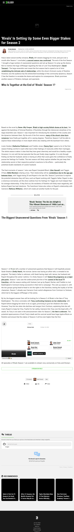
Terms (60, 467)
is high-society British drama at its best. (50, 127)
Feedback (70, 467)
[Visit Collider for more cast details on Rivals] (69, 339)
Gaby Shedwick (12, 49)
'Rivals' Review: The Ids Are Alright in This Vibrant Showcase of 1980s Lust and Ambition (46, 202)
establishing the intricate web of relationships (19, 70)
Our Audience (37, 524)
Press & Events (37, 528)
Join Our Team (37, 523)
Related (37, 194)
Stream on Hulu (37, 368)
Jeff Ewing (33, 209)
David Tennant (35, 342)
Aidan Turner (57, 342)
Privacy (65, 467)
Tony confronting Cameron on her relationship (48, 300)
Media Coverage (37, 530)
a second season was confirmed (38, 60)
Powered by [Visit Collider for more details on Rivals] (7, 357)
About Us (37, 526)
